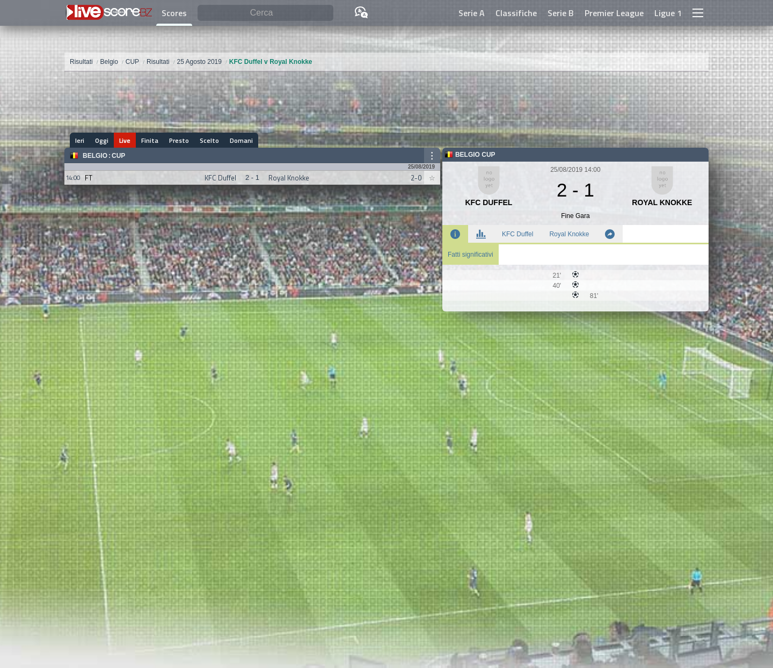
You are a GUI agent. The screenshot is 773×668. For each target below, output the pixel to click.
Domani (241, 140)
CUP (118, 155)
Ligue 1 (668, 12)
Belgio (95, 155)
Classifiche (516, 12)
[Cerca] (265, 13)
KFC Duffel (517, 234)
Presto (179, 140)
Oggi (101, 140)
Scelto (209, 140)
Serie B (561, 12)
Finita (149, 140)
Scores (174, 12)
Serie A (471, 12)
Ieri (79, 140)
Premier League (614, 12)
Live (124, 140)
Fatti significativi (470, 254)
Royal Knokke (569, 234)
